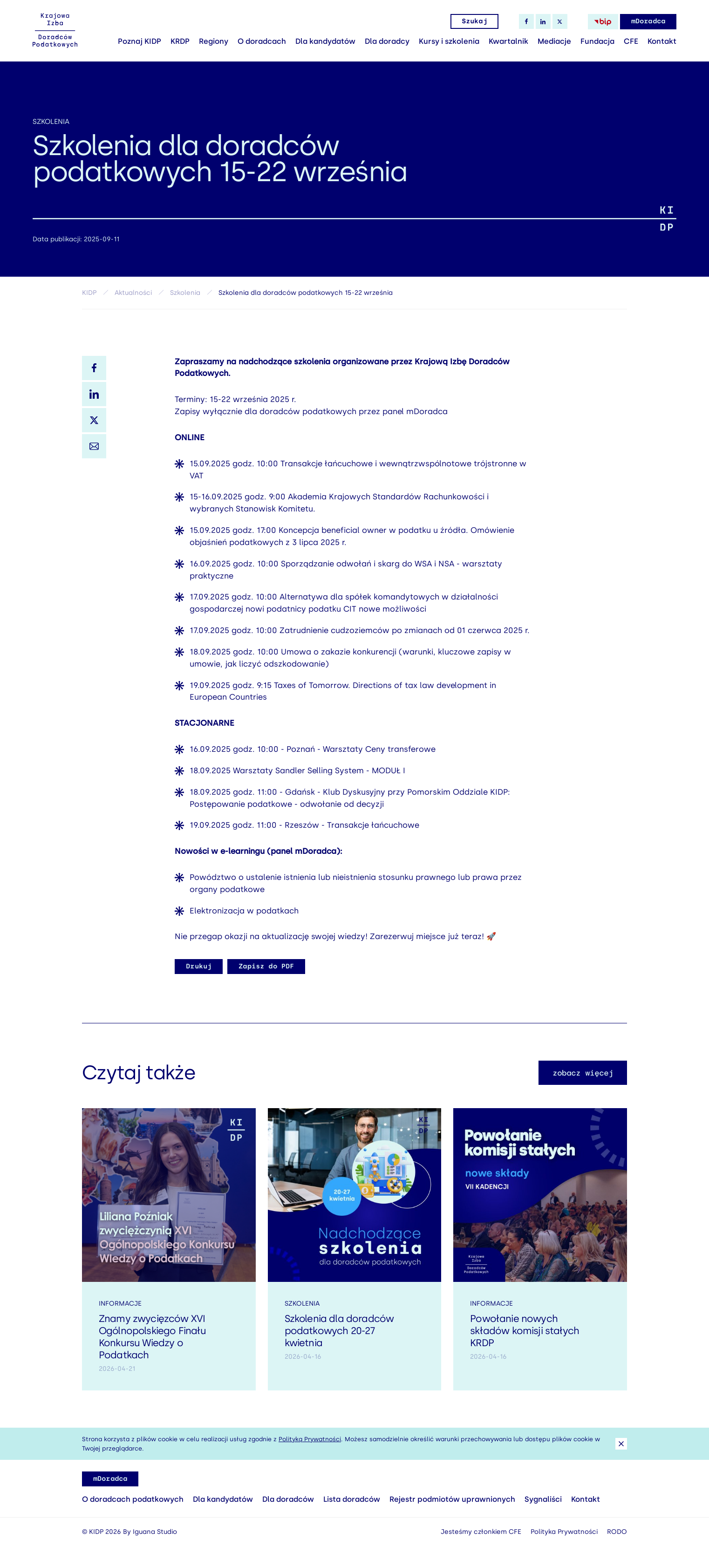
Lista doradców (351, 1499)
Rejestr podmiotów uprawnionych (452, 1499)
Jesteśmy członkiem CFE (481, 1532)
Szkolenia (51, 121)
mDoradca (648, 21)
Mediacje (554, 41)
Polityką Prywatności (310, 1439)
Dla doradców (288, 1499)
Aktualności (133, 293)
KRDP (180, 41)
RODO (617, 1532)
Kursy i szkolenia (449, 41)
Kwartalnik (508, 41)
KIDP (89, 293)
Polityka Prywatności (564, 1532)
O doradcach (262, 41)
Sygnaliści (543, 1499)
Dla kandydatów (325, 41)
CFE (631, 41)
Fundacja (597, 41)
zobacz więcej (583, 1080)
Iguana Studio (155, 1532)
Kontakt (662, 41)
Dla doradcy (387, 41)
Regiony (213, 41)
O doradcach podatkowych (133, 1499)
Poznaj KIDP (139, 41)
